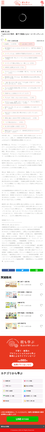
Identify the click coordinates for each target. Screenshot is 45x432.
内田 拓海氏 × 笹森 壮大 (25, 292)
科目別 (6, 401)
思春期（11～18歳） (30, 396)
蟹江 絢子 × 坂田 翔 (23, 281)
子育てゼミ (7, 386)
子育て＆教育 (8, 391)
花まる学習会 (28, 386)
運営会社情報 (22, 426)
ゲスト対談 (28, 381)
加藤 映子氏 (21, 302)
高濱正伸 (6, 381)
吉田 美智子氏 (22, 323)
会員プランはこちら (22, 365)
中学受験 (27, 391)
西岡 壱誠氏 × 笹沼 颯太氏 (25, 313)
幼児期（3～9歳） (9, 396)
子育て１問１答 (29, 401)
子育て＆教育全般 (12, 41)
